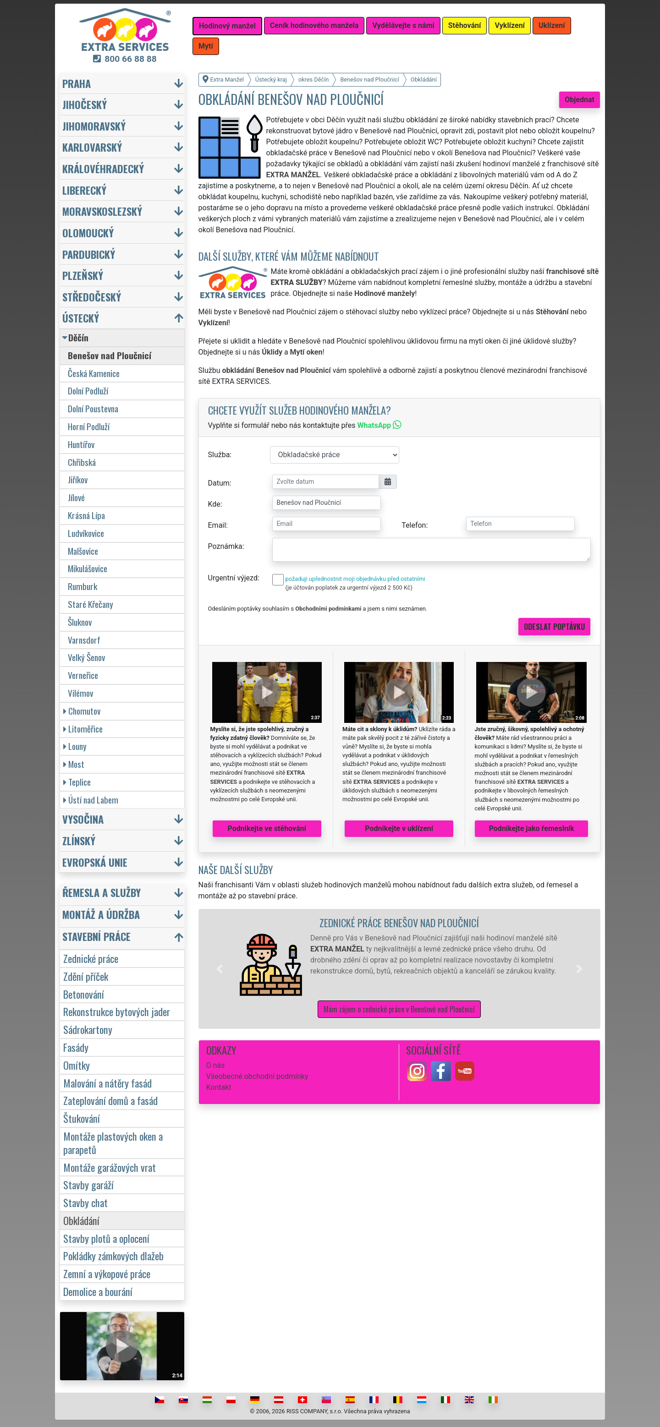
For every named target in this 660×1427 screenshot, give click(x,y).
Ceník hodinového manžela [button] (314, 25)
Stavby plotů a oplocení (106, 1238)
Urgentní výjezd (233, 578)
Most (73, 764)
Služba (219, 454)
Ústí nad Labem (90, 799)
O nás (215, 1065)
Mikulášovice (87, 568)
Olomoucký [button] (88, 232)
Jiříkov (78, 479)
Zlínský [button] (78, 840)
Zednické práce (90, 958)
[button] (219, 968)
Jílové (76, 497)
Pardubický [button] (88, 254)
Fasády (75, 1047)
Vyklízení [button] (510, 25)
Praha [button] (76, 83)
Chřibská (82, 462)
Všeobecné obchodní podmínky (257, 1076)
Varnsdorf (84, 639)
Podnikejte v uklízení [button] (399, 828)
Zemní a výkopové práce (106, 1273)
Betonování (83, 993)
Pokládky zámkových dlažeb (113, 1255)
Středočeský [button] (91, 296)
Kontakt (218, 1087)
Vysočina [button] (83, 818)
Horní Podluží (89, 426)
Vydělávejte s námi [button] (403, 25)
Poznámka (225, 546)
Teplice (77, 781)
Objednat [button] (579, 99)
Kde (214, 504)
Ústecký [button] (80, 317)
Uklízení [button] (552, 25)
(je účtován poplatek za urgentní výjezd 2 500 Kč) (349, 587)
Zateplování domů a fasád (110, 1100)
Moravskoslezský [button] (102, 211)
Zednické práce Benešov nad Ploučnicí (399, 922)
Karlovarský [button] (92, 146)
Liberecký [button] (84, 189)
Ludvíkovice (86, 533)
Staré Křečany (90, 604)
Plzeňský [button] (82, 275)
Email (217, 525)
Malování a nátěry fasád (107, 1082)
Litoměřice (83, 728)
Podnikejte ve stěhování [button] (267, 828)
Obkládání (81, 1220)
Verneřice (83, 675)
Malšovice (83, 551)
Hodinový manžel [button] (227, 26)
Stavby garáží (88, 1184)
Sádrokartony (87, 1029)
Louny (75, 746)
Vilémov (80, 693)
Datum (219, 483)
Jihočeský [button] (84, 104)
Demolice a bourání (97, 1291)
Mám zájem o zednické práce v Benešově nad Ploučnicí (399, 1009)
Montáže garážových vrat (109, 1167)
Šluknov (80, 622)
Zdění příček (85, 976)
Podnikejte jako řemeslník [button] (531, 828)
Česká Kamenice (94, 373)
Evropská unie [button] (94, 861)
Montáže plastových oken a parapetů (113, 1142)
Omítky (76, 1064)
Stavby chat (85, 1202)
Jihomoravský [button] (94, 125)
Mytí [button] (205, 46)
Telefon (414, 525)
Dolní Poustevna (93, 408)
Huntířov (81, 444)
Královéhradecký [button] (103, 168)
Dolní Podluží (88, 390)
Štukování (81, 1118)
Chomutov (81, 710)
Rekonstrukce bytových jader (116, 1011)
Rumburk (82, 586)
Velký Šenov (86, 657)
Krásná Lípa (86, 515)
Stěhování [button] (464, 25)
